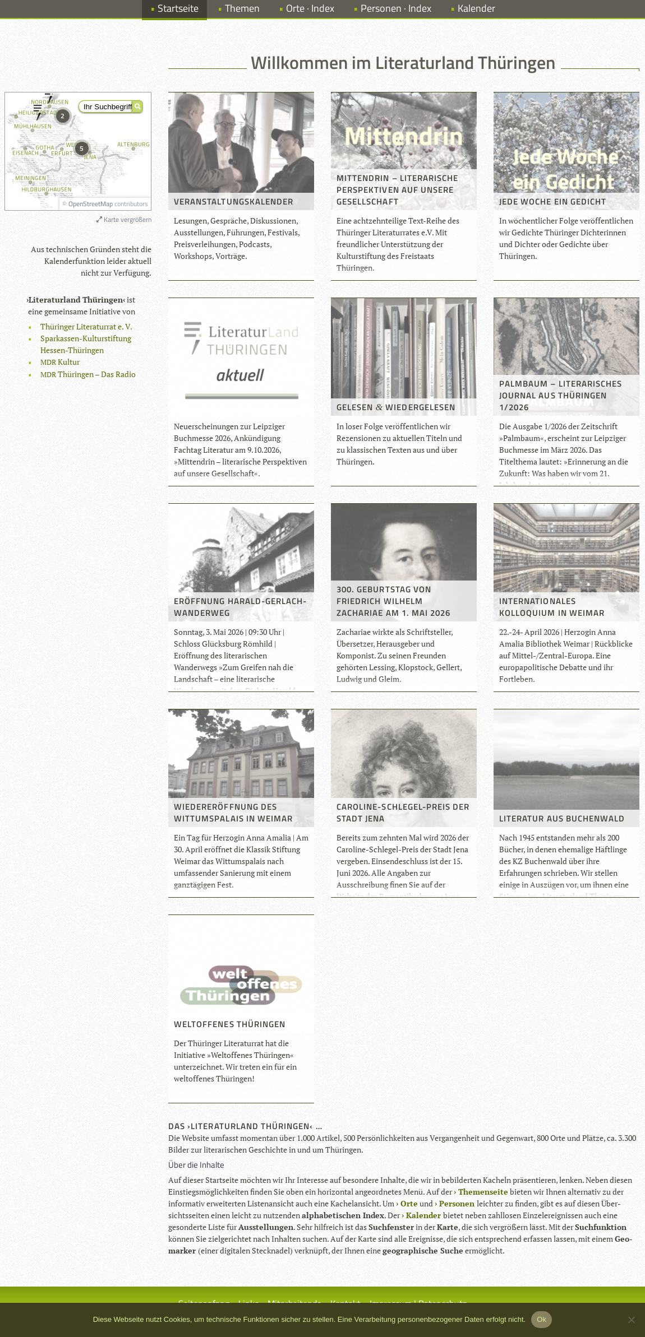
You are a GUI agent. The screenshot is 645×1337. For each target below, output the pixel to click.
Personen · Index (396, 8)
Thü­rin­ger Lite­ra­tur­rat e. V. (86, 326)
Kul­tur (60, 361)
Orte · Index (310, 8)
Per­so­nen (456, 1203)
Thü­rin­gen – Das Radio (88, 374)
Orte (409, 1203)
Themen (242, 8)
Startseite (178, 8)
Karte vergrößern (123, 219)
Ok (541, 1319)
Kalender (476, 8)
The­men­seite (483, 1191)
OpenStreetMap (90, 203)
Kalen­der (423, 1215)
